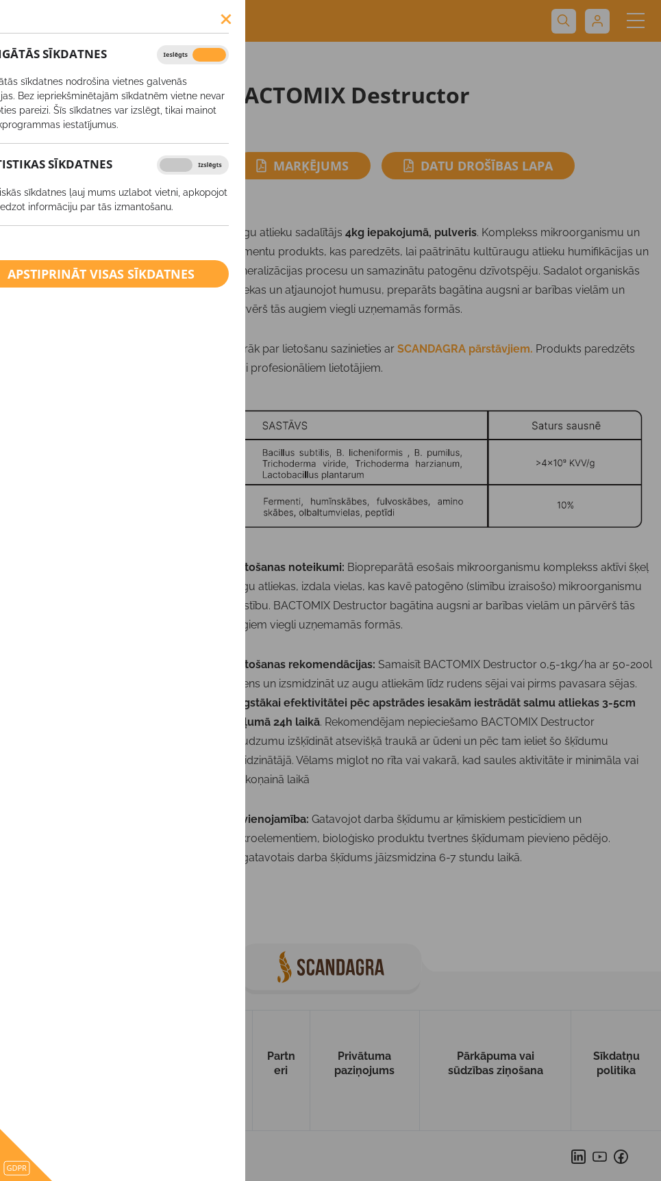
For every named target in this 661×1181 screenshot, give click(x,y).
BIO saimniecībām (81, 272)
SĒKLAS (51, 110)
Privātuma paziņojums (364, 1063)
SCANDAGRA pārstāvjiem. (465, 348)
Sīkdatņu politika (616, 1063)
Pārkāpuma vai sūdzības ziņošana (495, 1063)
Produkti (33, 62)
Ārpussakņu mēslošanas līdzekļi (95, 206)
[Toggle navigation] (635, 21)
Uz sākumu (33, 1070)
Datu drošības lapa (478, 165)
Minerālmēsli (68, 170)
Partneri (281, 1063)
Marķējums (302, 165)
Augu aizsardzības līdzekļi (100, 140)
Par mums (101, 1063)
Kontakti (223, 1063)
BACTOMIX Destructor (120, 62)
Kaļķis (49, 242)
